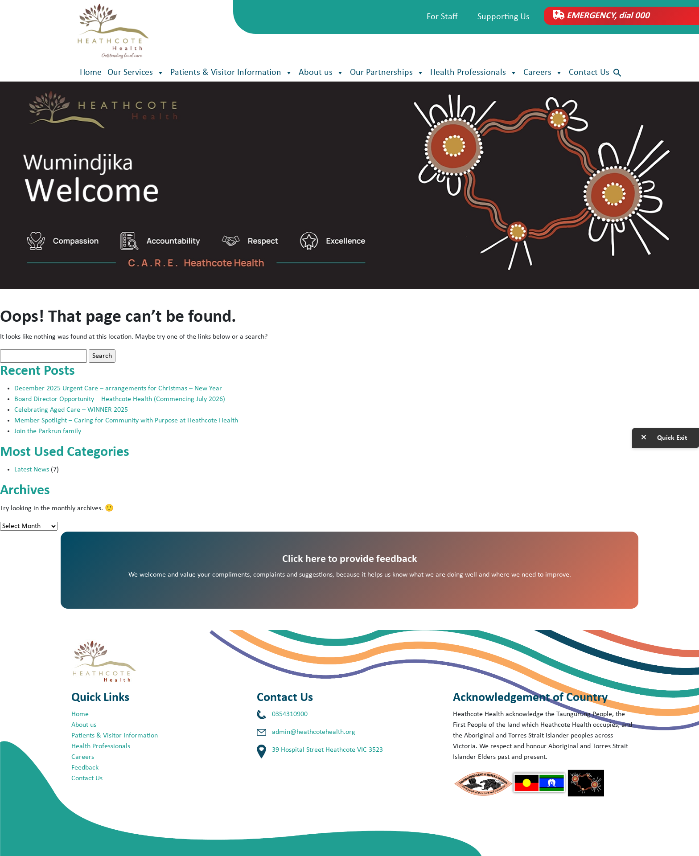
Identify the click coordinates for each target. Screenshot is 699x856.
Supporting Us (503, 16)
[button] (617, 73)
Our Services (135, 73)
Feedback (85, 767)
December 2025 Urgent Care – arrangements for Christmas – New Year (119, 388)
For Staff (442, 16)
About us (321, 73)
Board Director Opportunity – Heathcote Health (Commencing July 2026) (119, 399)
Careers (543, 73)
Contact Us (589, 72)
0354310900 (290, 714)
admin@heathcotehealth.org (313, 732)
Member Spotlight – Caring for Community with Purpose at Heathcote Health (126, 420)
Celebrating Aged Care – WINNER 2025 (71, 410)
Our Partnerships (387, 73)
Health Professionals (474, 73)
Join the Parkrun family (47, 431)
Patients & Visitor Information (231, 73)
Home (91, 72)
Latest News (31, 469)
